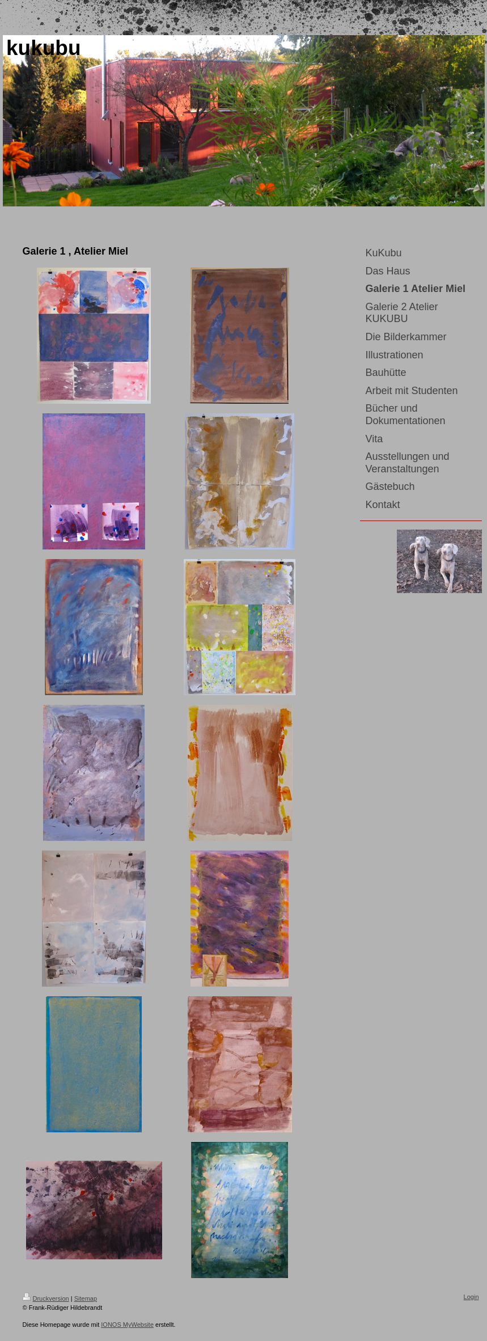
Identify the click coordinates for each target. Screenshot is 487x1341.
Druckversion (46, 1298)
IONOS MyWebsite (127, 1324)
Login (471, 1296)
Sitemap (85, 1298)
